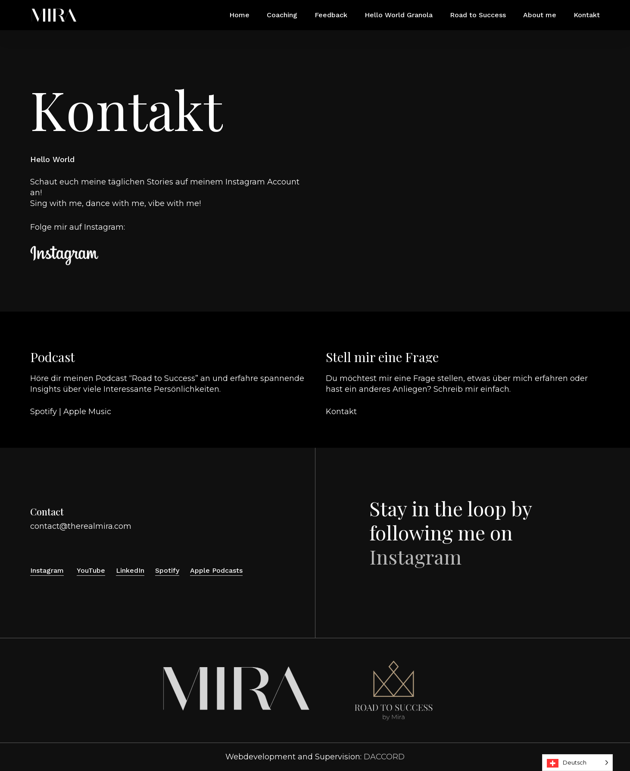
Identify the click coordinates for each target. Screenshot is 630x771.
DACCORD (384, 757)
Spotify (43, 411)
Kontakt (341, 411)
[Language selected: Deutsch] (577, 762)
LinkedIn (130, 570)
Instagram (104, 227)
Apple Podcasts (216, 570)
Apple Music (87, 411)
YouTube (91, 570)
